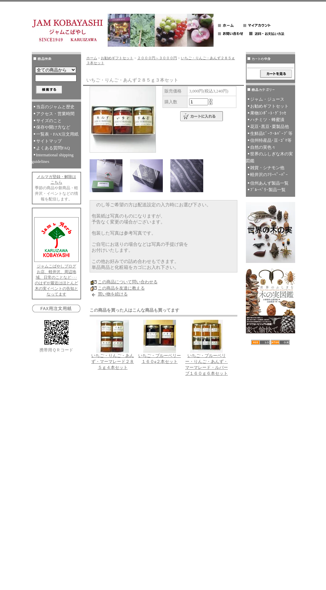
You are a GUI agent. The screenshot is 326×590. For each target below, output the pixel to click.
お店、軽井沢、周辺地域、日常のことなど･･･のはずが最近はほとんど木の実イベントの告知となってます (56, 282)
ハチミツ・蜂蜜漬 (267, 119)
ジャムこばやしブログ (56, 266)
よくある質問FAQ (53, 147)
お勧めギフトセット (117, 58)
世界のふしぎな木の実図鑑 (269, 157)
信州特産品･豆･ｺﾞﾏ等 (271, 140)
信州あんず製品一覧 (269, 183)
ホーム (91, 58)
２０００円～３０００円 (157, 58)
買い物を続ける (113, 294)
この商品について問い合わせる (128, 281)
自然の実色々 (263, 147)
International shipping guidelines (53, 158)
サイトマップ (49, 141)
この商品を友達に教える (121, 288)
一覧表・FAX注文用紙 (57, 134)
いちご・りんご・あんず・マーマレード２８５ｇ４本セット (112, 361)
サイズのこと (49, 120)
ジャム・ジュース (267, 99)
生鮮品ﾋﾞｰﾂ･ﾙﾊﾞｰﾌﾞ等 (271, 133)
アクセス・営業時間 (55, 113)
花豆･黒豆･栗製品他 (269, 126)
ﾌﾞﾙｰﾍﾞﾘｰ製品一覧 (268, 189)
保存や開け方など (53, 127)
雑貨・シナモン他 (267, 167)
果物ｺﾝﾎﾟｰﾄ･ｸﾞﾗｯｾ (268, 113)
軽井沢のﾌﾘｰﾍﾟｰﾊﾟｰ (269, 174)
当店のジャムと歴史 (55, 106)
